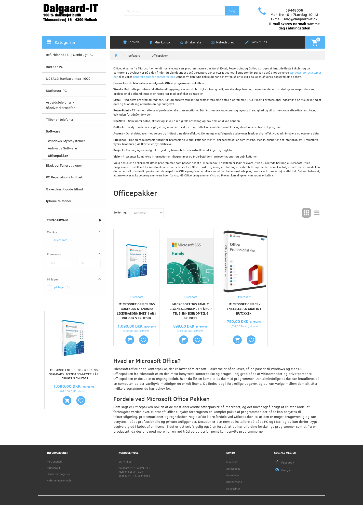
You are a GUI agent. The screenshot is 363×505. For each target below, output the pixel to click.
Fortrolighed (54, 461)
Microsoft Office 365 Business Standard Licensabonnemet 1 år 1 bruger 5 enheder (73, 374)
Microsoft (136, 297)
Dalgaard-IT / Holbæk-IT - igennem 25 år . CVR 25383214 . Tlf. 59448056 (134, 471)
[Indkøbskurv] (315, 42)
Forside (133, 42)
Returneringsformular (59, 480)
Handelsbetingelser (58, 474)
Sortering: (120, 212)
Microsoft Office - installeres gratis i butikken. (244, 309)
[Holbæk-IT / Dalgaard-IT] (74, 12)
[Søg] (232, 11)
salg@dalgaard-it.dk (300, 18)
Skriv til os (258, 42)
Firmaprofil (53, 468)
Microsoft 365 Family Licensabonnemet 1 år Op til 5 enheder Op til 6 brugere (191, 311)
